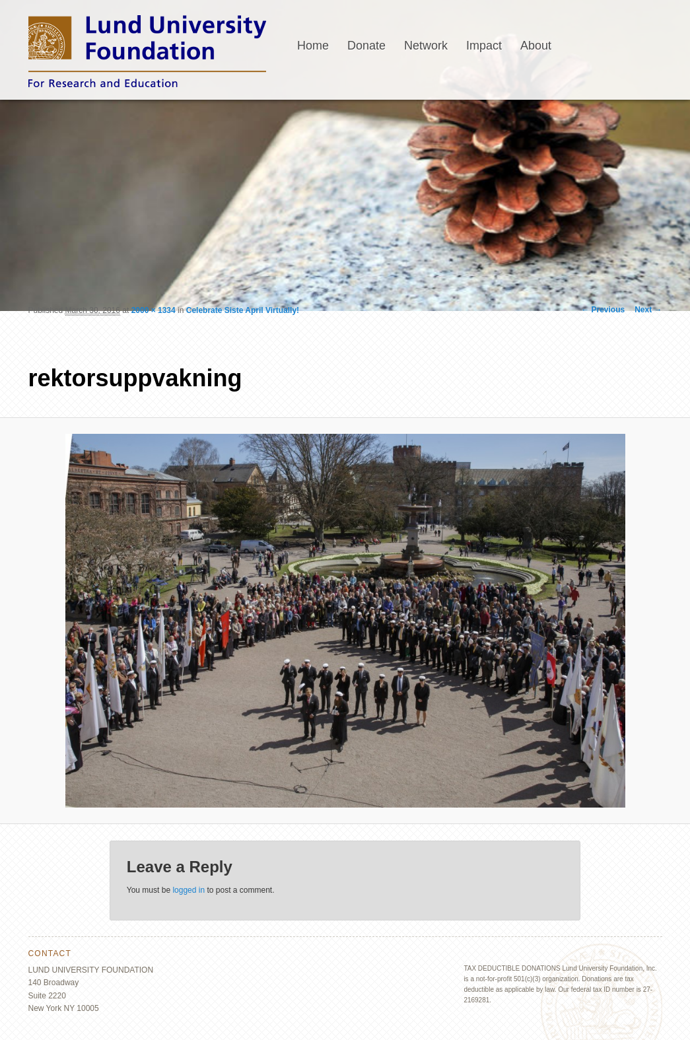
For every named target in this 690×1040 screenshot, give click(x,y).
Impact (484, 45)
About (535, 45)
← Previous (603, 309)
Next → (648, 309)
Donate (366, 45)
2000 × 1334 (153, 310)
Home (313, 45)
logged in (188, 890)
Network (426, 45)
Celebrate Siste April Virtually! (242, 310)
